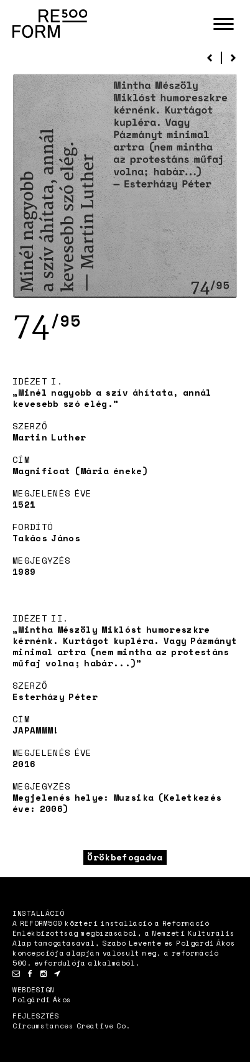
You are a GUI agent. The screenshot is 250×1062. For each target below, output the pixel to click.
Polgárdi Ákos (42, 1000)
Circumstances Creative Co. (71, 1026)
